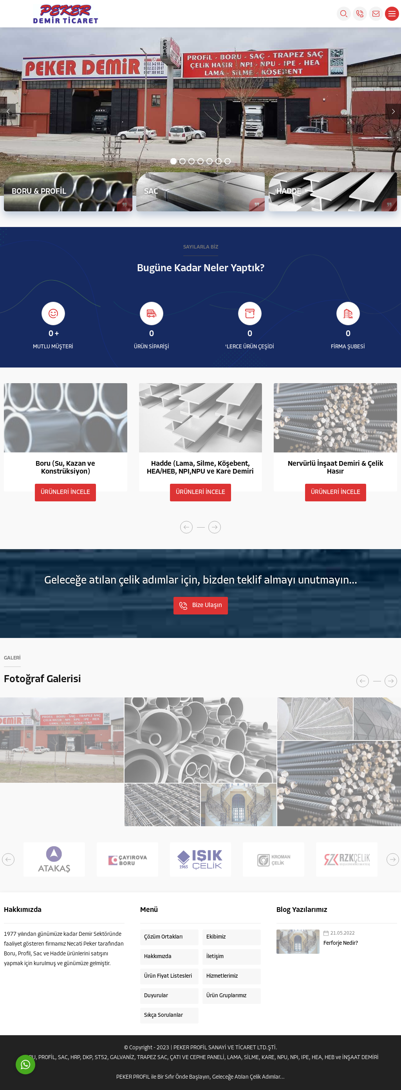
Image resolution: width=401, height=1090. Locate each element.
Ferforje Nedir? (340, 943)
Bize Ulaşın (200, 606)
